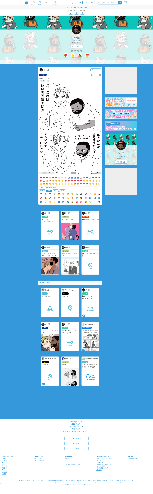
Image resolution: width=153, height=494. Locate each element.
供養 (43, 75)
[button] (1, 483)
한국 (3, 464)
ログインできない (101, 466)
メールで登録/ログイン (77, 448)
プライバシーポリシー (71, 462)
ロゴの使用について (102, 468)
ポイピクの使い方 (39, 460)
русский (4, 472)
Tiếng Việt (5, 462)
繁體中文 (4, 468)
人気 (49, 190)
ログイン (76, 438)
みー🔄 (76, 37)
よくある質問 (100, 462)
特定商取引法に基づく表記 (72, 464)
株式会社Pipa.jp (132, 458)
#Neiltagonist (44, 81)
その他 (62, 190)
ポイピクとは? (38, 458)
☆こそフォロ (76, 46)
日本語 (4, 474)
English (4, 458)
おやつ (55, 190)
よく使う (42, 190)
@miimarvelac (76, 40)
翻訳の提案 (10, 456)
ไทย (3, 470)
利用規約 (67, 458)
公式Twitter (100, 460)
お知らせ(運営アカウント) (104, 458)
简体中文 (4, 466)
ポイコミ (99, 470)
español (4, 460)
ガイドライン (69, 460)
